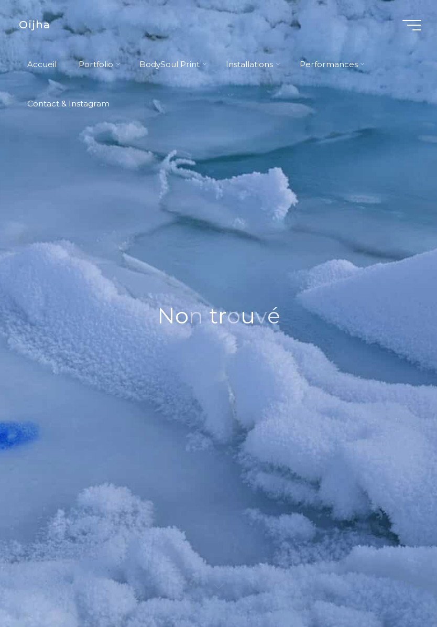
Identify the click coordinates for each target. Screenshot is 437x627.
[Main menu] (411, 25)
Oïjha (34, 24)
